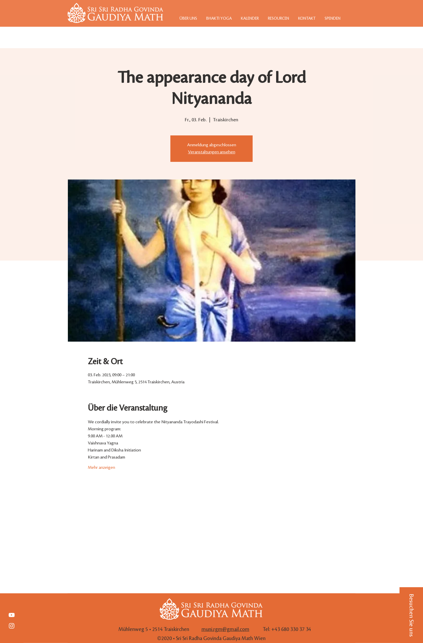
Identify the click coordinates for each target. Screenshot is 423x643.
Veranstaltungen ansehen (211, 152)
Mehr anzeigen (101, 467)
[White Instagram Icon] (11, 625)
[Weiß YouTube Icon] (11, 615)
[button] (411, 615)
